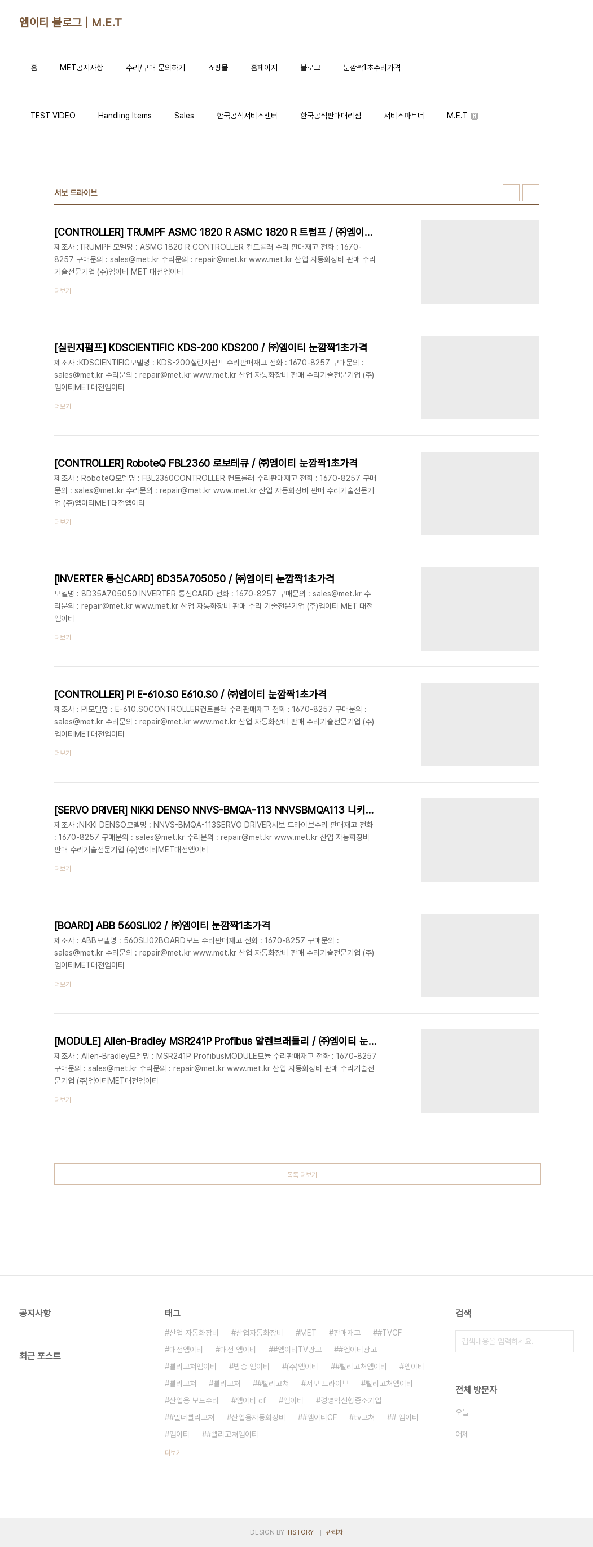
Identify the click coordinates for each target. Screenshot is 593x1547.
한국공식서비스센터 (247, 115)
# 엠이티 (405, 1417)
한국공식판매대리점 (330, 115)
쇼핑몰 (218, 67)
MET (308, 1332)
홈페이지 (264, 67)
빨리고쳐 (182, 1383)
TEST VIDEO (53, 115)
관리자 (334, 1532)
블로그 (310, 67)
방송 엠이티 (252, 1366)
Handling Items (125, 115)
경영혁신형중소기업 (350, 1400)
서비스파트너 (404, 115)
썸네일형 (511, 192)
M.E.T (462, 115)
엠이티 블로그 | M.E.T (70, 22)
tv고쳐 (364, 1417)
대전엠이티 (186, 1349)
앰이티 (414, 1366)
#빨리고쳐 (273, 1383)
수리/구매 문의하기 (155, 67)
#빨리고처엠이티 (361, 1366)
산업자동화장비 (259, 1332)
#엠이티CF (319, 1417)
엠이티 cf (251, 1400)
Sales (184, 115)
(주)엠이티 (302, 1366)
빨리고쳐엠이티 (193, 1366)
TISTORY (300, 1532)
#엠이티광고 (358, 1349)
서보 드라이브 (327, 1383)
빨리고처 (226, 1383)
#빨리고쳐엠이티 (232, 1434)
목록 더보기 (302, 1175)
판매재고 (347, 1332)
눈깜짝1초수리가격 (372, 67)
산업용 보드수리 (194, 1400)
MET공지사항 (81, 67)
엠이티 (293, 1400)
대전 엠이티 (238, 1349)
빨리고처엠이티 (389, 1383)
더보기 (173, 1453)
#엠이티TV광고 (297, 1349)
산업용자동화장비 (258, 1417)
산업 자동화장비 (194, 1332)
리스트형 (530, 192)
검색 (562, 1341)
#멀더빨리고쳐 (191, 1417)
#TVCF (389, 1332)
